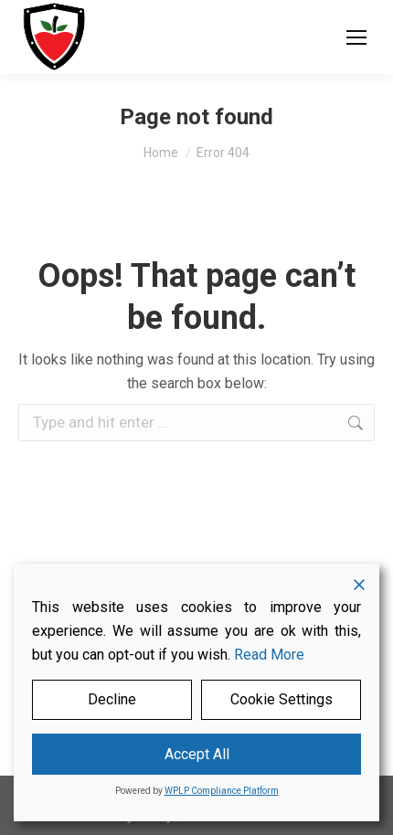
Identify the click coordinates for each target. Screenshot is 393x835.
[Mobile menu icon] (356, 37)
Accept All (197, 754)
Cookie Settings (281, 699)
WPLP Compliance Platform (222, 791)
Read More (269, 654)
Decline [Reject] (112, 699)
